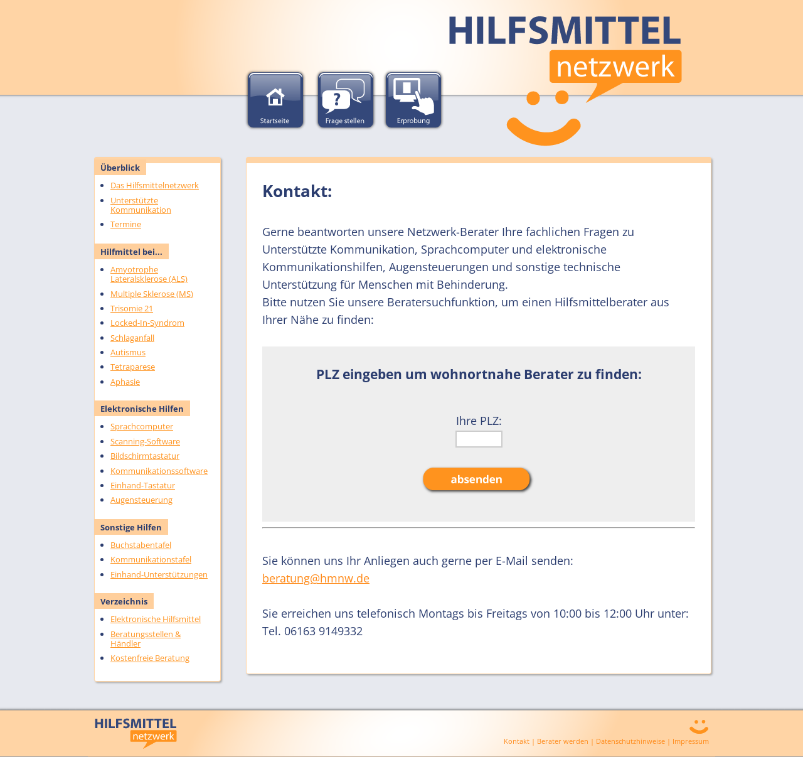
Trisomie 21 (131, 308)
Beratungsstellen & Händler (145, 638)
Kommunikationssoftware (159, 470)
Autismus (128, 352)
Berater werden (562, 741)
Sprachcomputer (141, 426)
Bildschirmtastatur (144, 455)
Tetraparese (132, 366)
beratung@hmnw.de (316, 578)
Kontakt (516, 741)
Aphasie (125, 381)
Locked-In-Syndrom (147, 322)
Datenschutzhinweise (630, 741)
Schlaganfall (132, 337)
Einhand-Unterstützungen (159, 574)
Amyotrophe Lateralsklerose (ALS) (149, 274)
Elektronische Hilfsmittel (155, 619)
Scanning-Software (145, 441)
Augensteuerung (141, 499)
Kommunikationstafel (150, 559)
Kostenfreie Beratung (149, 657)
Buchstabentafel (140, 544)
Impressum (691, 741)
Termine (125, 224)
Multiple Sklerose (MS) (151, 293)
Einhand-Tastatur (142, 485)
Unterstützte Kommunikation (140, 205)
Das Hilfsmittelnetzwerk (154, 185)
